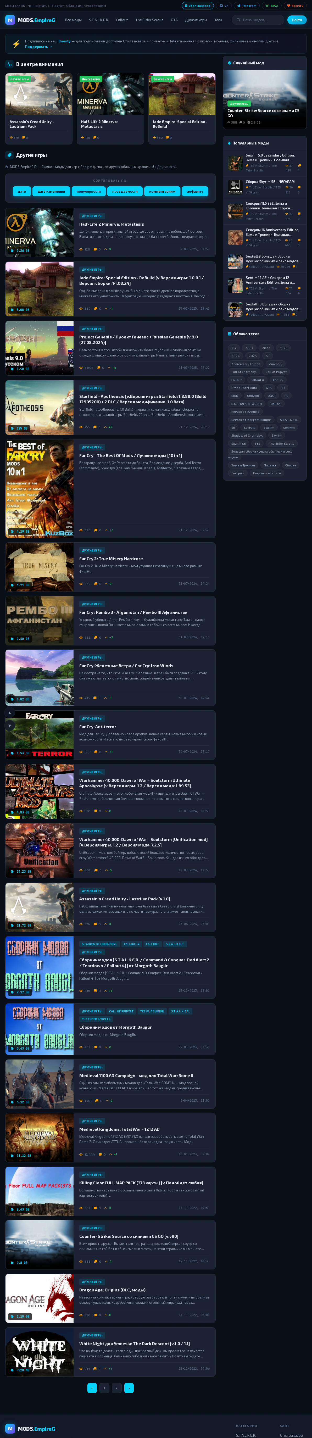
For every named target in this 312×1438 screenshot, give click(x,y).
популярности (89, 191)
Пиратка (270, 465)
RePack (276, 403)
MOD (234, 396)
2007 (249, 348)
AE (268, 356)
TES (257, 443)
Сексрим (237, 473)
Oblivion (253, 396)
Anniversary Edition (245, 364)
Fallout (122, 20)
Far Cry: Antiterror (97, 726)
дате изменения (51, 191)
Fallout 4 (132, 944)
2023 (283, 348)
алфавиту (195, 191)
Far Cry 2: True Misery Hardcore (111, 558)
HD (283, 387)
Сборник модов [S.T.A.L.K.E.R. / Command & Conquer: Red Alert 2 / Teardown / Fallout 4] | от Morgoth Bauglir (144, 962)
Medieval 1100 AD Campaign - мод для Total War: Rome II (136, 1075)
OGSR (272, 396)
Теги (218, 20)
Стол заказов (197, 5)
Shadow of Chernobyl (99, 944)
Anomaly (275, 364)
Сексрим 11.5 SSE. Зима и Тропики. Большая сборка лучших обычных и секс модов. (272, 208)
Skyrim (277, 435)
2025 (253, 356)
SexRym (289, 427)
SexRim (269, 427)
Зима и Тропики (243, 465)
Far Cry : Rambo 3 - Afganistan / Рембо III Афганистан (133, 611)
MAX (271, 6)
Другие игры (196, 20)
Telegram (246, 5)
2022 (266, 348)
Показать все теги (267, 473)
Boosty (295, 5)
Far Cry (278, 380)
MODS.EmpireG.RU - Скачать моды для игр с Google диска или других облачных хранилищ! (82, 167)
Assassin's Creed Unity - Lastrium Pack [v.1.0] (124, 898)
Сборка (290, 465)
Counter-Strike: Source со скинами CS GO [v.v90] (129, 1236)
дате (22, 191)
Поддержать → (39, 46)
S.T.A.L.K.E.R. (99, 20)
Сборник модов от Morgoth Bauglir (115, 1026)
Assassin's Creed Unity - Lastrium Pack (32, 124)
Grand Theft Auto (244, 387)
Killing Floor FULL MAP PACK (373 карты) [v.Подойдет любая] (141, 1182)
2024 (235, 356)
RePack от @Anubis (245, 412)
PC (286, 396)
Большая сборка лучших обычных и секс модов (260, 454)
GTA (174, 20)
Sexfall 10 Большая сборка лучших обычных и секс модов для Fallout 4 (272, 308)
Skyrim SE (238, 443)
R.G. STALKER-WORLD (246, 403)
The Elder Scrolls (149, 20)
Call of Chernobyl (244, 372)
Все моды (73, 20)
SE (233, 427)
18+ (233, 348)
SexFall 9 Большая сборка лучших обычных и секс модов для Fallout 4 (272, 260)
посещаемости (125, 191)
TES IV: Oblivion (152, 1011)
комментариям (162, 191)
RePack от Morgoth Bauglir (251, 419)
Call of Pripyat (121, 1011)
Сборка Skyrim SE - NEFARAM (270, 181)
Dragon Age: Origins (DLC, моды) (112, 1289)
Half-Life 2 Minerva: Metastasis (99, 124)
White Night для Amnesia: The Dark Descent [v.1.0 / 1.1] (134, 1343)
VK (224, 6)
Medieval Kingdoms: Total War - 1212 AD (119, 1128)
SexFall (249, 427)
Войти (297, 20)
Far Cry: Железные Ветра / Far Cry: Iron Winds (126, 665)
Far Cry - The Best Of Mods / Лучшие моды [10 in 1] (130, 455)
